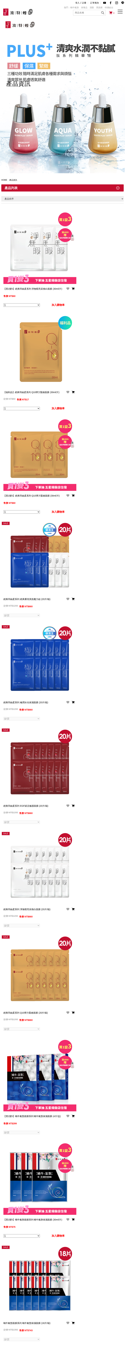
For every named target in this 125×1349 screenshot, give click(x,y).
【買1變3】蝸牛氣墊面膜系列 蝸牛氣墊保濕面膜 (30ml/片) (25, 1063)
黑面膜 (99, 7)
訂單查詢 (94, 3)
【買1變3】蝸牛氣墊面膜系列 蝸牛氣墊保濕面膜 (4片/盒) (25, 975)
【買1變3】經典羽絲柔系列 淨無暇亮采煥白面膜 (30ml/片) (25, 274)
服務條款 (67, 1317)
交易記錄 (47, 1322)
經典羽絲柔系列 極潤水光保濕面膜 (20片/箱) (25, 623)
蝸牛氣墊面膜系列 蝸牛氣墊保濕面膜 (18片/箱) (25, 1150)
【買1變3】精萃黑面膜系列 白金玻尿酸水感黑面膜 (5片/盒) (25, 1238)
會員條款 (47, 1311)
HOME (4, 180)
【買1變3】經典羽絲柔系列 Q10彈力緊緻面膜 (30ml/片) (25, 450)
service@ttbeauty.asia (26, 1299)
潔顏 (92, 7)
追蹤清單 (47, 1328)
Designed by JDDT (112, 1343)
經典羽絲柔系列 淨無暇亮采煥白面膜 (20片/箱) (25, 800)
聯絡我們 (86, 1311)
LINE (103, 1328)
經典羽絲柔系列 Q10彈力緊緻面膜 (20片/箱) (25, 886)
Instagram (106, 1322)
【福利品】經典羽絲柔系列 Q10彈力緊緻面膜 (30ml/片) (25, 362)
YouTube (105, 1317)
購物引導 (28, 1322)
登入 (77, 3)
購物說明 (28, 1317)
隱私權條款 (68, 1311)
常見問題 (28, 1311)
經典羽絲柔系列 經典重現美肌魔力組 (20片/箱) (25, 537)
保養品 (84, 7)
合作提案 (86, 1317)
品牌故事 (9, 1311)
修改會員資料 (50, 1317)
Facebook (106, 1311)
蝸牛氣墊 (74, 7)
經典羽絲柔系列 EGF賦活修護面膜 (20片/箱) (24, 712)
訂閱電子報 (29, 1328)
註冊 (84, 3)
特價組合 (109, 7)
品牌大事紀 (10, 1317)
